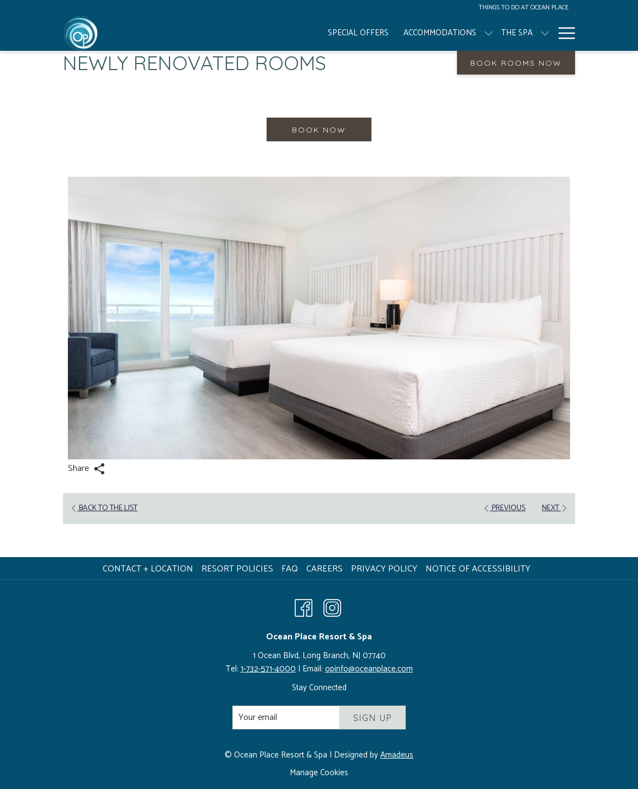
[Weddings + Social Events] (478, 33)
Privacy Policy (384, 569)
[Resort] (384, 33)
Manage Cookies (319, 773)
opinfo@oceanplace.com (369, 669)
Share (86, 468)
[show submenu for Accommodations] (300, 33)
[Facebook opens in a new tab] (303, 607)
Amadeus (396, 755)
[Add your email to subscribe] (286, 717)
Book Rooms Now (516, 63)
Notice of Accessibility (478, 569)
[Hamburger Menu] (562, 33)
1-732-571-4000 (268, 669)
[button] (319, 318)
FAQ (289, 569)
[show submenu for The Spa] (357, 33)
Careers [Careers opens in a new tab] (325, 569)
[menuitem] (149, 569)
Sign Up (372, 717)
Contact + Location (148, 569)
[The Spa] (328, 33)
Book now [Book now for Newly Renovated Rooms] (319, 130)
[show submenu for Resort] (411, 33)
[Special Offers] (170, 33)
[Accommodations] (251, 33)
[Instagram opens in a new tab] (332, 607)
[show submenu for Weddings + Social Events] (545, 33)
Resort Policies (237, 569)
